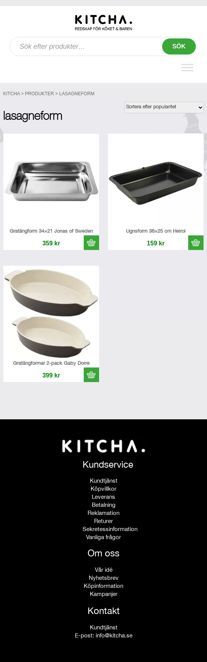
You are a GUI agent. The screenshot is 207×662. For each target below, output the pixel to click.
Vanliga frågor (103, 537)
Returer (103, 521)
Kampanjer (104, 594)
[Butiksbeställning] (164, 107)
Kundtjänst (104, 480)
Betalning (104, 504)
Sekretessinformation (110, 529)
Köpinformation (103, 586)
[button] (91, 242)
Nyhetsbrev (104, 577)
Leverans (103, 496)
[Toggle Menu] (187, 67)
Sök (179, 46)
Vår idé (104, 569)
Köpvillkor (103, 488)
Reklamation (103, 513)
